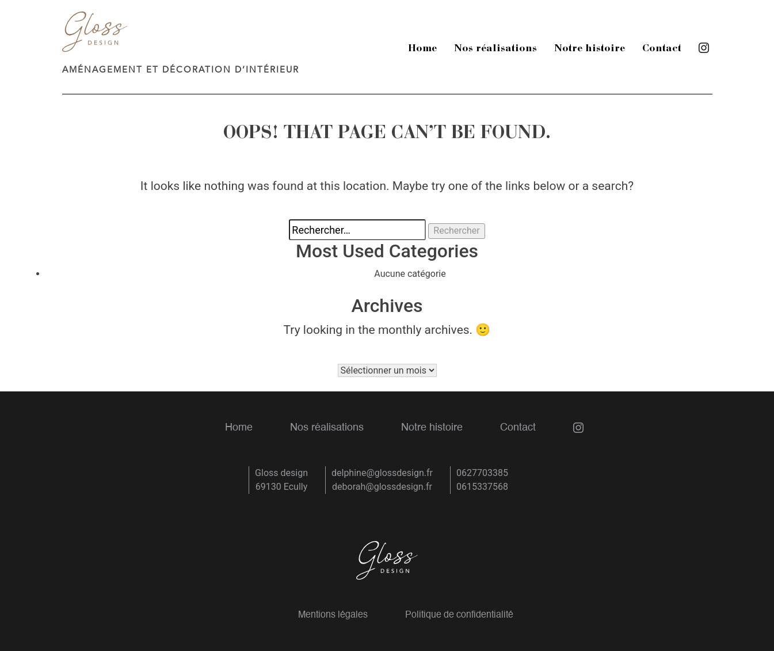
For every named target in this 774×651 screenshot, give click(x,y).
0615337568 (482, 486)
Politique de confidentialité (459, 615)
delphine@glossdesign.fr (382, 472)
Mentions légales (333, 615)
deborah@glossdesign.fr (382, 486)
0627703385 (482, 472)
